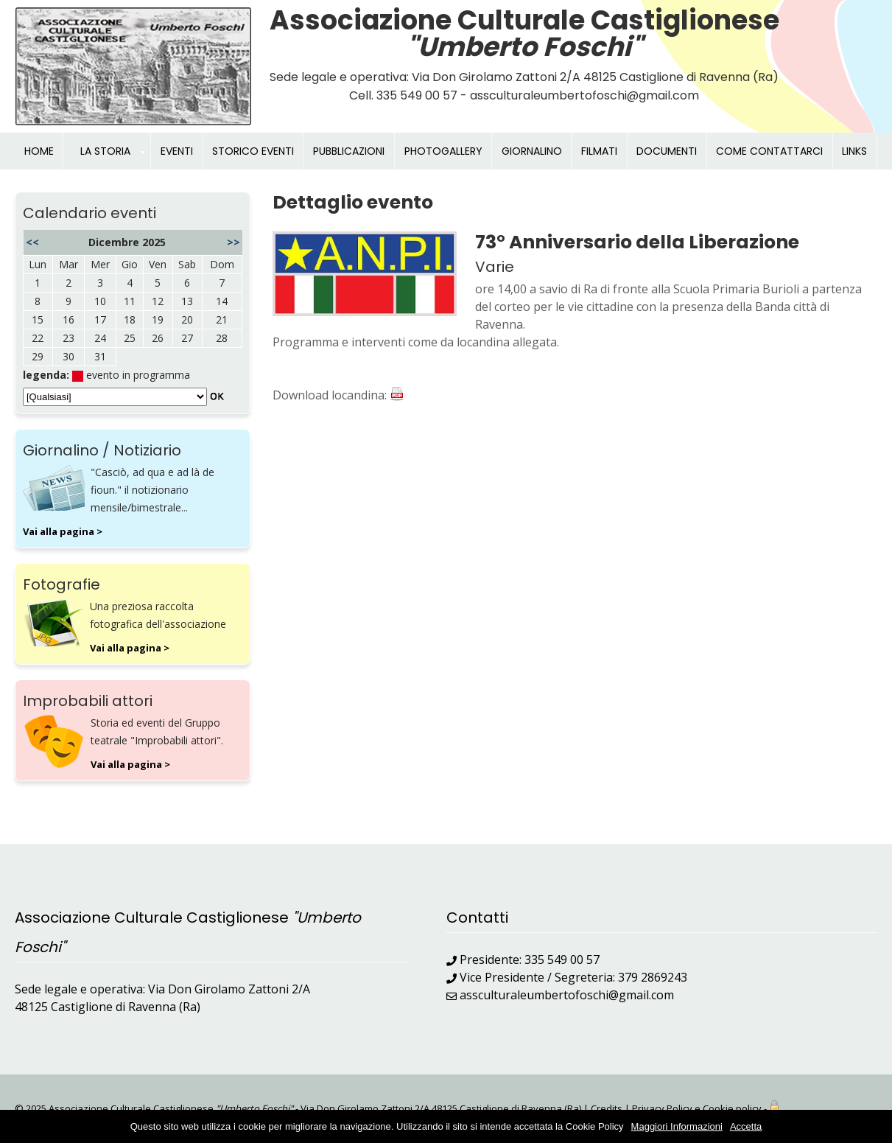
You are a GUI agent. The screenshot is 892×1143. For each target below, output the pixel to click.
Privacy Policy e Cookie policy (697, 1108)
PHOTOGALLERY (443, 151)
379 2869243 (652, 977)
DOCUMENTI (666, 151)
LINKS (854, 151)
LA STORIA (105, 151)
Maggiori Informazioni (677, 1126)
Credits (606, 1108)
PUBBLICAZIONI (348, 151)
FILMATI (599, 151)
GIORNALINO (532, 151)
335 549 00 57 (562, 959)
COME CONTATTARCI (769, 151)
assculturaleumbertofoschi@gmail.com (567, 995)
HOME (39, 151)
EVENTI (177, 151)
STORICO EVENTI (253, 151)
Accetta (746, 1126)
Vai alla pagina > (62, 531)
